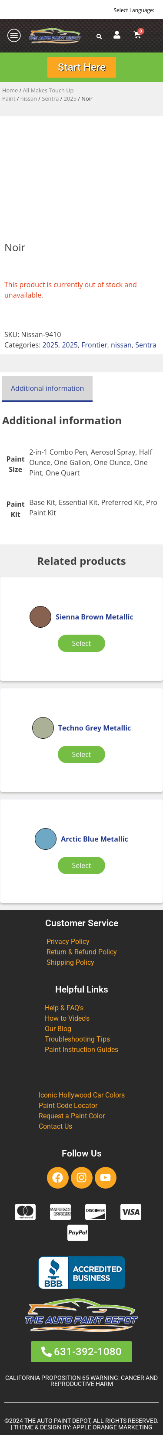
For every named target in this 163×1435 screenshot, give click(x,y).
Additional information (47, 388)
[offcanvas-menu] (14, 35)
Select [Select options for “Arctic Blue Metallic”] (81, 865)
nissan (28, 98)
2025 (70, 98)
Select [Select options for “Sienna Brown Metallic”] (81, 643)
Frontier (94, 345)
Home (10, 90)
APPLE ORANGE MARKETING (113, 1427)
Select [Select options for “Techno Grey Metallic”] (81, 754)
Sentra (50, 98)
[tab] (47, 389)
